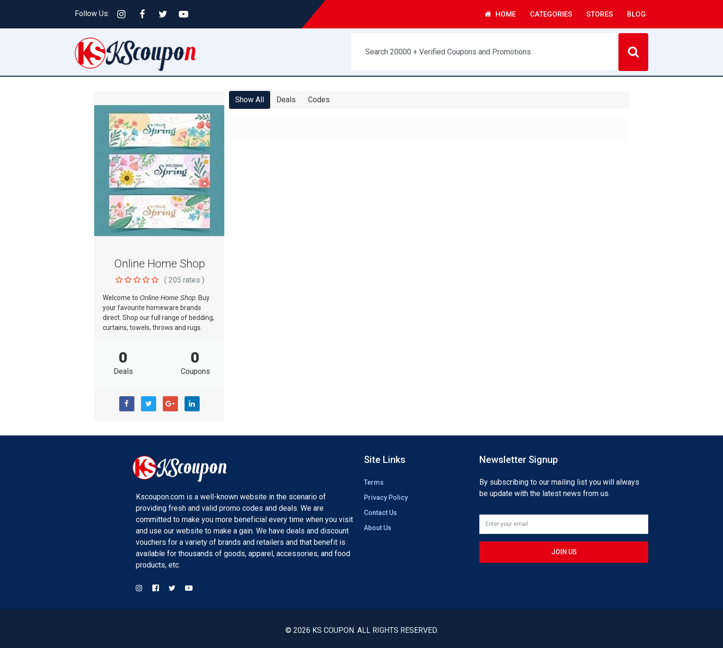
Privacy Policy (386, 497)
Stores (599, 14)
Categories (551, 14)
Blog (636, 14)
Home (500, 14)
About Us (377, 528)
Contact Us (380, 512)
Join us (564, 552)
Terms (374, 482)
